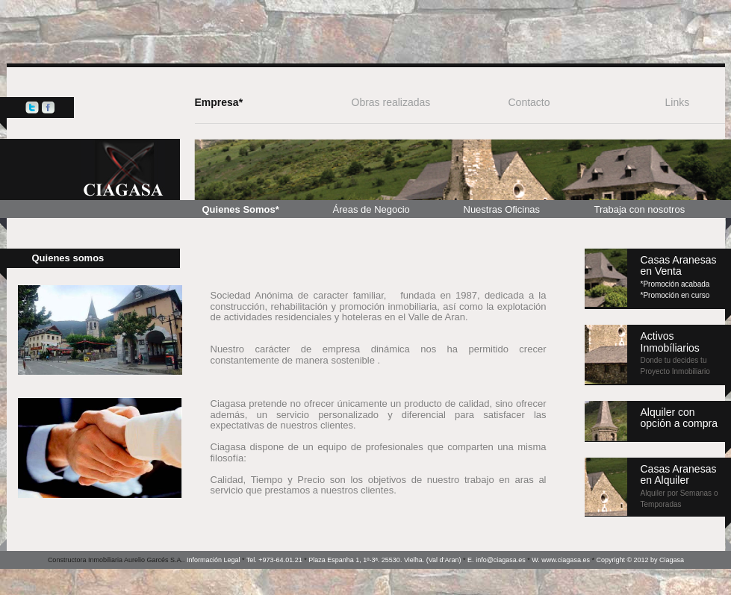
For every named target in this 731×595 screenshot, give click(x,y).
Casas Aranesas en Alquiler (679, 485)
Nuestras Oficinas (502, 209)
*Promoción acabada (675, 284)
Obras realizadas (391, 102)
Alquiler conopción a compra (679, 417)
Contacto (529, 102)
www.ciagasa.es (565, 560)
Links (677, 102)
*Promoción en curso (675, 295)
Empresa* (219, 102)
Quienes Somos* (240, 209)
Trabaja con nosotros (639, 209)
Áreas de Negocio (371, 209)
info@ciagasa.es (501, 560)
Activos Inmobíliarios (675, 353)
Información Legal (213, 560)
